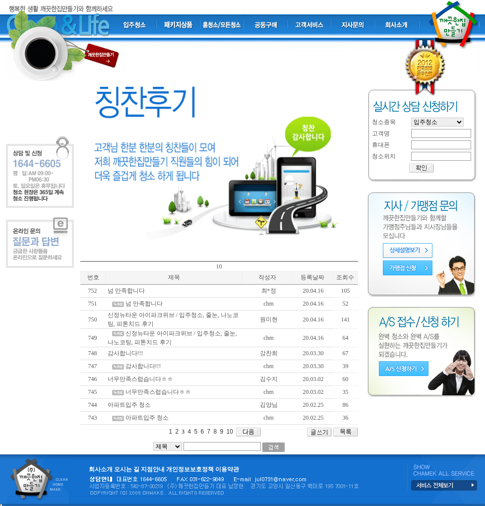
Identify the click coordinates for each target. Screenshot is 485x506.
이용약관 (227, 469)
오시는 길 (126, 469)
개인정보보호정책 (190, 469)
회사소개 (101, 469)
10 (229, 431)
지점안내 (153, 469)
